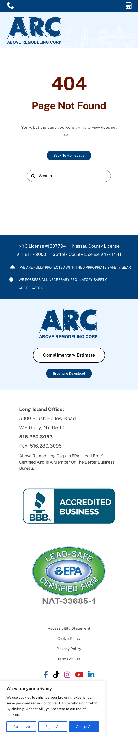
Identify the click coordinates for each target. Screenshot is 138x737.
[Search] (33, 177)
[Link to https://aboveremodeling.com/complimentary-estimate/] (129, 5)
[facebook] (45, 674)
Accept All (84, 727)
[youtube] (79, 674)
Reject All (52, 727)
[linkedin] (91, 674)
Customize (21, 727)
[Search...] (69, 177)
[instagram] (67, 674)
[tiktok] (56, 674)
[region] (53, 709)
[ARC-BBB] (69, 475)
